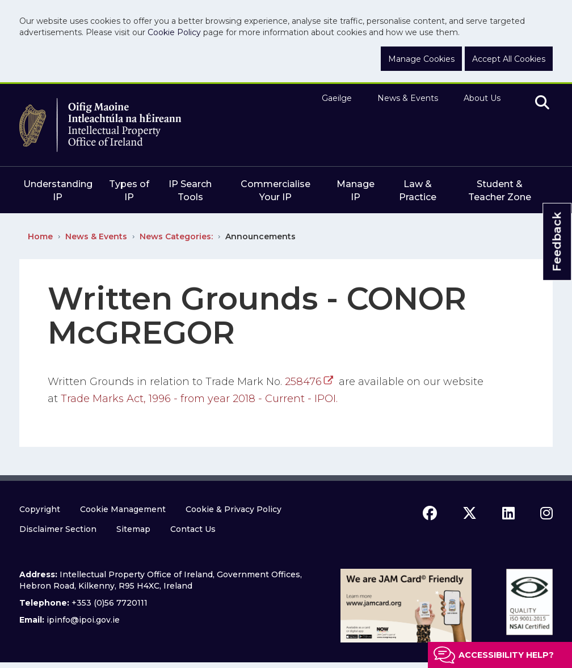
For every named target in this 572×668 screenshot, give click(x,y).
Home (40, 236)
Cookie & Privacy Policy (233, 509)
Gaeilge (337, 98)
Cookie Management (123, 509)
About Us (482, 98)
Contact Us (193, 529)
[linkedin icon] (508, 513)
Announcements (260, 236)
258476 (303, 381)
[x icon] (469, 513)
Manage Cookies (421, 59)
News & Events (407, 98)
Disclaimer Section (57, 529)
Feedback (556, 241)
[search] (542, 103)
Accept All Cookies (508, 59)
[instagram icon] (546, 513)
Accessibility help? (506, 655)
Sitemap (133, 529)
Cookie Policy (174, 32)
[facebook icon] (430, 513)
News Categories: (176, 236)
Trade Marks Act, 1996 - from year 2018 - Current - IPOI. (200, 398)
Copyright (39, 509)
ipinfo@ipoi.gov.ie (83, 620)
